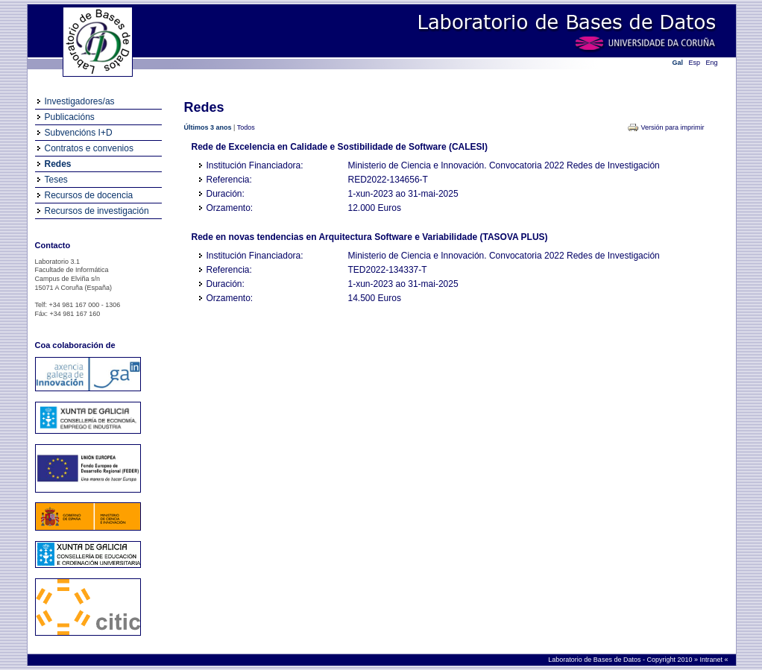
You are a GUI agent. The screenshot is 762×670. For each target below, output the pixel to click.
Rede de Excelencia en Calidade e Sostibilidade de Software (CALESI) (340, 147)
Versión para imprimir (672, 127)
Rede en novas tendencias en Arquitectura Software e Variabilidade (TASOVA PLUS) (370, 237)
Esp (695, 62)
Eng (712, 62)
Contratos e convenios (89, 148)
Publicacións (70, 117)
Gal (678, 62)
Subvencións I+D (79, 132)
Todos (246, 127)
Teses (56, 179)
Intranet (711, 659)
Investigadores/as (80, 101)
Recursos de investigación (97, 211)
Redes (58, 164)
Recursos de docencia (89, 195)
